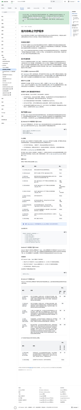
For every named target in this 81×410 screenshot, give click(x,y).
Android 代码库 (22, 390)
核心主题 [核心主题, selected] (22, 8)
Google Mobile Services (65, 398)
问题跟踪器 (62, 402)
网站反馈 (43, 407)
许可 (34, 407)
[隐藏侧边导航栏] (15, 407)
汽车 (44, 8)
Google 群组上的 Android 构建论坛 (46, 400)
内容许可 (31, 367)
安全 (16, 8)
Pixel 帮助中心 (63, 392)
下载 (19, 394)
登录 (79, 1)
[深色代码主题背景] (64, 129)
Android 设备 (36, 8)
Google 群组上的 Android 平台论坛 (46, 398)
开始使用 (9, 8)
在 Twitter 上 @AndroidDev (44, 392)
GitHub (20, 402)
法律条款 (30, 407)
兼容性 (28, 8)
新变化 (3, 8)
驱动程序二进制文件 (23, 400)
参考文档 (50, 8)
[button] (7, 20)
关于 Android (21, 407)
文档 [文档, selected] (12, 1)
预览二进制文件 (22, 396)
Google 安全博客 (42, 396)
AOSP (22, 26)
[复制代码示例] (66, 129)
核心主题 (30, 26)
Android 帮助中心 (63, 390)
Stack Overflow (63, 400)
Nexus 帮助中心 (63, 394)
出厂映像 (20, 398)
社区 (26, 407)
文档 (2, 5)
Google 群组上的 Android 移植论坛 (46, 402)
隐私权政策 (38, 407)
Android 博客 (42, 394)
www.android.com (64, 396)
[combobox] (56, 1)
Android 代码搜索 (21, 1)
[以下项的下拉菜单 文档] (14, 1)
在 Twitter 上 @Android (44, 390)
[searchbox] (9, 12)
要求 (19, 392)
